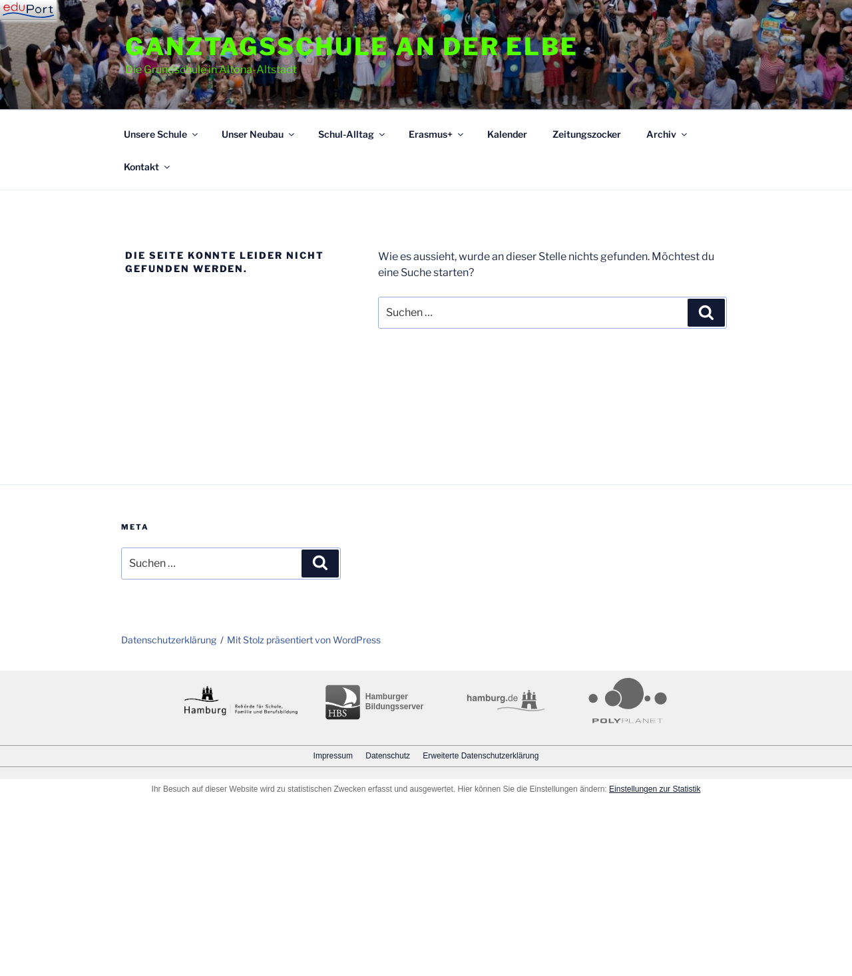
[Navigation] (28, 10)
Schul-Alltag (352, 134)
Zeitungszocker (586, 134)
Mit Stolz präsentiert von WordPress (304, 639)
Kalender (507, 134)
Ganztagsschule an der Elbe (351, 46)
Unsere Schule (162, 134)
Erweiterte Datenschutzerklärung (480, 755)
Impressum (333, 755)
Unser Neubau (259, 134)
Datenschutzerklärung (168, 639)
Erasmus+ (437, 134)
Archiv (667, 134)
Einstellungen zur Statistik (654, 789)
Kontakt (148, 166)
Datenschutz (387, 755)
